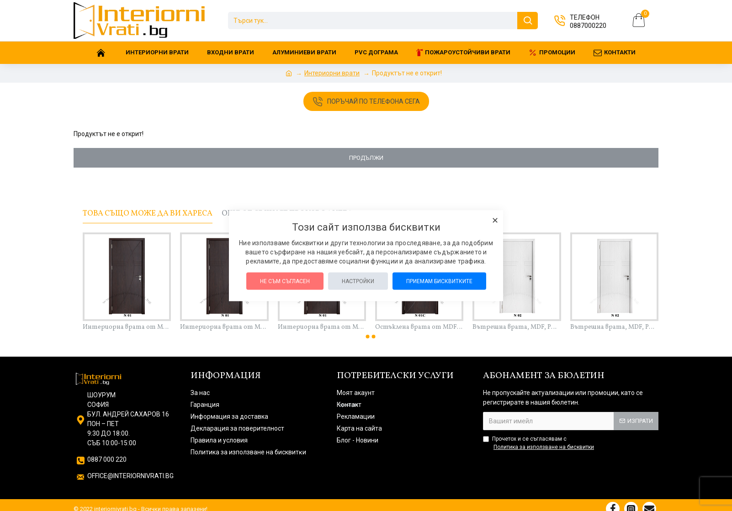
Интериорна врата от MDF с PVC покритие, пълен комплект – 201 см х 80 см (224, 327)
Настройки (358, 281)
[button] (368, 336)
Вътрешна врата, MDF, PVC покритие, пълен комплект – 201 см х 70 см (516, 327)
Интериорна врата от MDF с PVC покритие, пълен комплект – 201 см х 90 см (322, 327)
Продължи (366, 157)
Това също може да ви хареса (147, 214)
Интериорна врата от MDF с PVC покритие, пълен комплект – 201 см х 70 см (127, 327)
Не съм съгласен (285, 281)
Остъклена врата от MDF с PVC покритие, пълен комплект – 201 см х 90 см (419, 327)
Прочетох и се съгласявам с (539, 443)
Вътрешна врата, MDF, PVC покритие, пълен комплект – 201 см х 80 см (614, 327)
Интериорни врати (332, 73)
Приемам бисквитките (439, 281)
